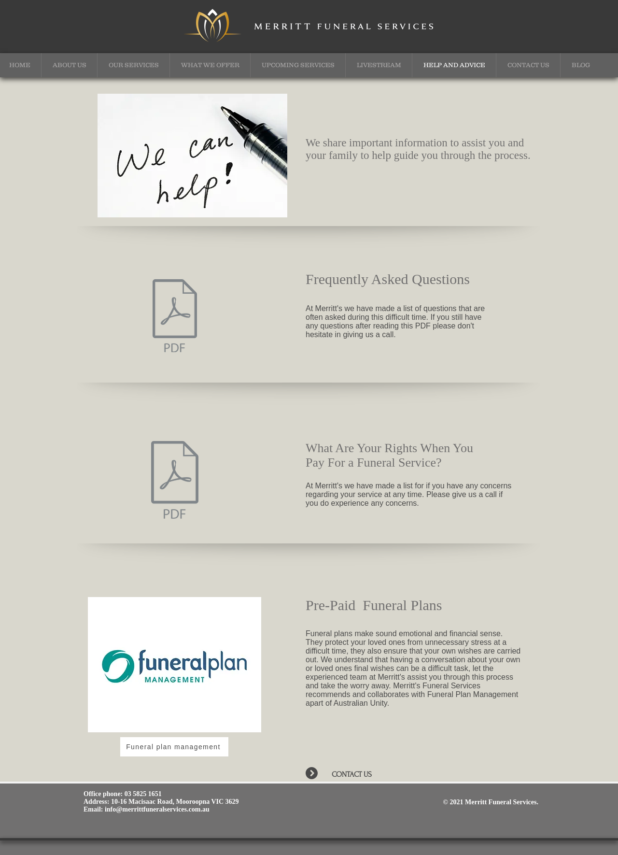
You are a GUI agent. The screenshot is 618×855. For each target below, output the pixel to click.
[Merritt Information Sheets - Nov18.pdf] (175, 317)
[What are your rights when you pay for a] (174, 481)
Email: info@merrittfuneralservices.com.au (147, 809)
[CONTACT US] (367, 774)
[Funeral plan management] (174, 746)
